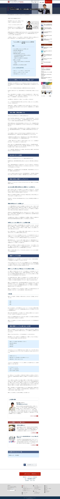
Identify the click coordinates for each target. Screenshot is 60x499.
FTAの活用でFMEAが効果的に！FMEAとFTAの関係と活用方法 (46, 28)
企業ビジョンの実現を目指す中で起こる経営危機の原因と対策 (46, 25)
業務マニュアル (12, 455)
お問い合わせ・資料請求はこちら (32, 473)
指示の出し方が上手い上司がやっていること (46, 59)
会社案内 (43, 2)
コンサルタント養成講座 (37, 489)
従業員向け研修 (36, 488)
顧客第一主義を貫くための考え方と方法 (46, 36)
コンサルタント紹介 (33, 2)
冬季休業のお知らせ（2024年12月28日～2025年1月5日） (46, 75)
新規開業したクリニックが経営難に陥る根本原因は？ (46, 40)
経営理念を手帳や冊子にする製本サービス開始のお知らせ (46, 78)
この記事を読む (33, 432)
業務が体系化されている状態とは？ (19, 56)
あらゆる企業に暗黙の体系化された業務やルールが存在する (22, 55)
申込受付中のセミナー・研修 (46, 92)
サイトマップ (46, 492)
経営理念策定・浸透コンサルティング (28, 488)
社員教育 (17, 455)
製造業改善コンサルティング (46, 88)
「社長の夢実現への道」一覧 (31, 464)
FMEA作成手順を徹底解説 (46, 63)
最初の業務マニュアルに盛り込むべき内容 (19, 64)
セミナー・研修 (39, 2)
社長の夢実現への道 (37, 492)
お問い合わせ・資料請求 (48, 488)
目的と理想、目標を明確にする (18, 50)
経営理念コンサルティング (46, 85)
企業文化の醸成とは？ (21, 425)
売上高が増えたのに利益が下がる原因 (46, 52)
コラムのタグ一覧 (37, 493)
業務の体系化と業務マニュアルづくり (19, 53)
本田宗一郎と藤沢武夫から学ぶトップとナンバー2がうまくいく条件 (46, 55)
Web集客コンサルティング (27, 489)
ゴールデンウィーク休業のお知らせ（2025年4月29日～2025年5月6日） (46, 69)
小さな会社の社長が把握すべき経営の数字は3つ (46, 32)
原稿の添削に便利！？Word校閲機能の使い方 (46, 48)
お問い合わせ (49, 1)
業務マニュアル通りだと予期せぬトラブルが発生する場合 (22, 61)
